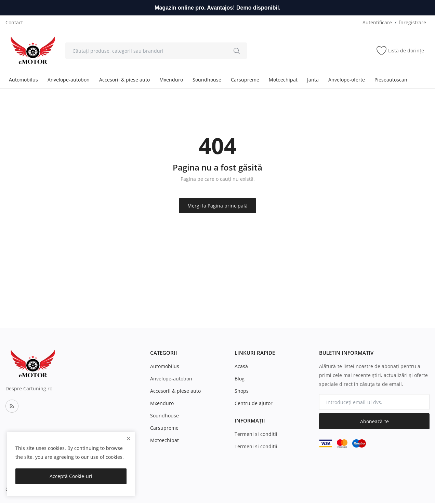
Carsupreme (245, 79)
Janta (313, 79)
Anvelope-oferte (346, 79)
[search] (237, 51)
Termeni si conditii (256, 434)
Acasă (241, 366)
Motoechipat (283, 79)
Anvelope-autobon (69, 79)
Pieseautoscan (390, 79)
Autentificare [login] (377, 22)
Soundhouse (207, 79)
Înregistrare (412, 22)
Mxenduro (171, 79)
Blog (240, 378)
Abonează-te (374, 421)
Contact (14, 22)
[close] (129, 438)
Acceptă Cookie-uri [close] (71, 476)
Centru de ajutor (254, 403)
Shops (242, 391)
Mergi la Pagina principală (217, 205)
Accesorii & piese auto (124, 79)
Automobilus (23, 79)
